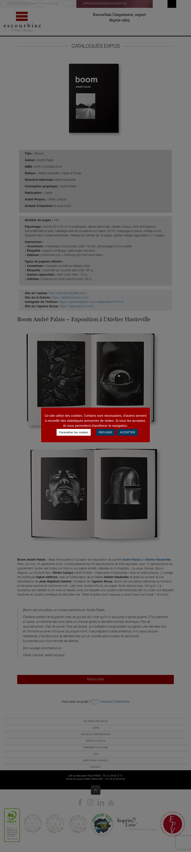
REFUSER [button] (105, 432)
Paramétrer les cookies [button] (73, 432)
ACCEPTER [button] (127, 432)
